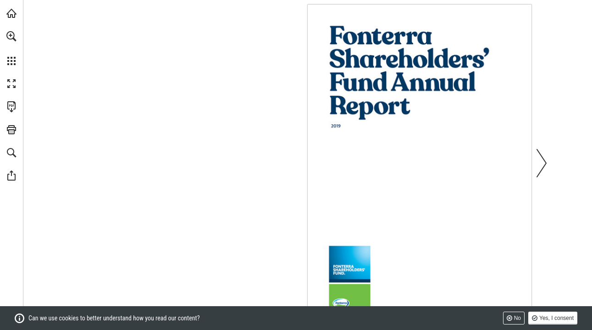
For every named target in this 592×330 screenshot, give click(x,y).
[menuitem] (11, 48)
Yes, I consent (556, 318)
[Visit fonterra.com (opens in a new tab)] (11, 13)
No (517, 318)
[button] (11, 36)
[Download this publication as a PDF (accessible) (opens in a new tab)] (11, 106)
